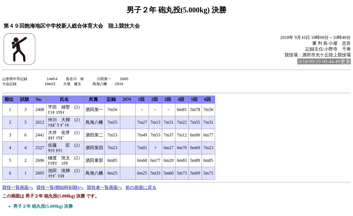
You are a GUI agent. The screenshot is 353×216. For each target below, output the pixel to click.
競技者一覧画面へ (104, 189)
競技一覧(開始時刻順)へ (60, 189)
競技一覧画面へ (17, 189)
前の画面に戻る (140, 189)
